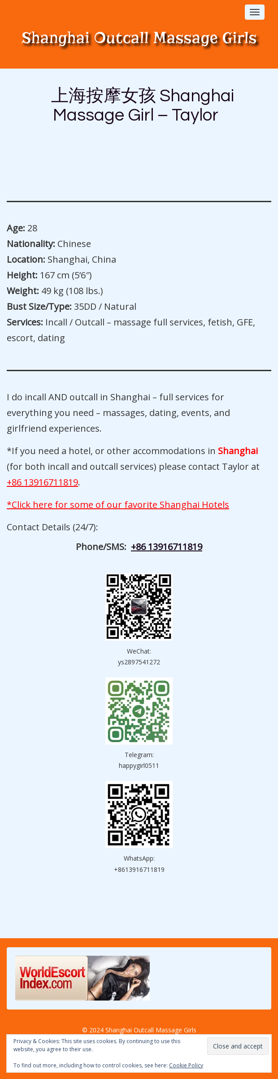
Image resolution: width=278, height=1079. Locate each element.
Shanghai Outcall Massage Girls (139, 37)
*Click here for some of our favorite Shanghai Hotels (118, 504)
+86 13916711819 (42, 482)
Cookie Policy (186, 1065)
